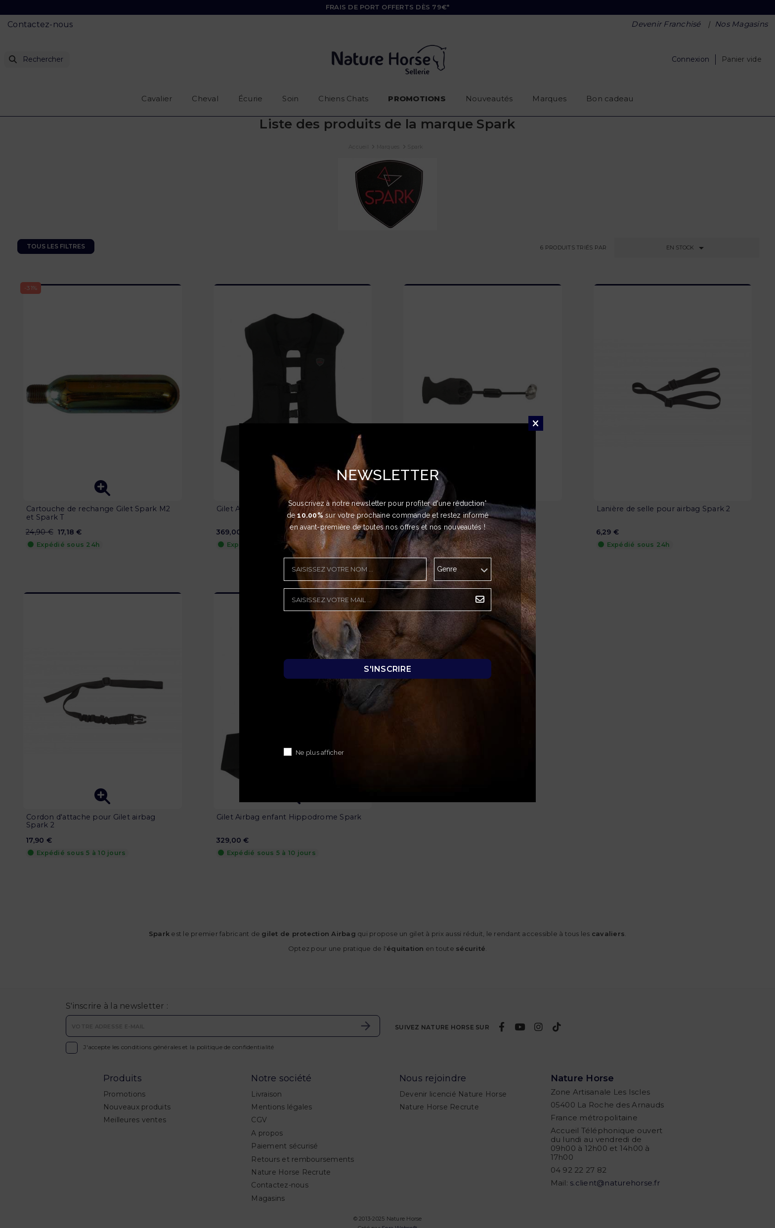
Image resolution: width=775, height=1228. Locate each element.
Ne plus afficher (320, 753)
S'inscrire (387, 669)
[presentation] (359, 637)
